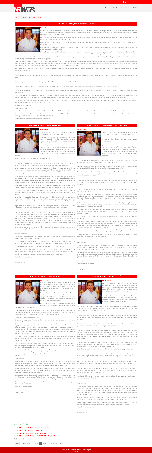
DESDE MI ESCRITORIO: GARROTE (29, 431)
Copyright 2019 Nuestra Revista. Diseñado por (76, 450)
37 (48, 443)
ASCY (76, 451)
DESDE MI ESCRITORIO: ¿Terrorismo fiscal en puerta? (76, 24)
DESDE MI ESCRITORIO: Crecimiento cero (45, 276)
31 (32, 443)
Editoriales (115, 8)
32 (35, 443)
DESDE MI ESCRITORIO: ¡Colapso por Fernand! (45, 125)
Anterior (22, 443)
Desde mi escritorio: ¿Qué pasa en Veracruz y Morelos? (107, 125)
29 (27, 443)
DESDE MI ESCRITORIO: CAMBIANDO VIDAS (33, 428)
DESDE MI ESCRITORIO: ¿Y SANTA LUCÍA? (107, 276)
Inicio (107, 8)
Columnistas (125, 8)
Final (61, 443)
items (29, 17)
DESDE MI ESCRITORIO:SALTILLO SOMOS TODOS (35, 433)
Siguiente (55, 443)
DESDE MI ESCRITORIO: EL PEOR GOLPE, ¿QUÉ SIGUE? (36, 436)
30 (29, 443)
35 (43, 443)
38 (51, 443)
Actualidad (135, 8)
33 (37, 443)
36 (45, 443)
